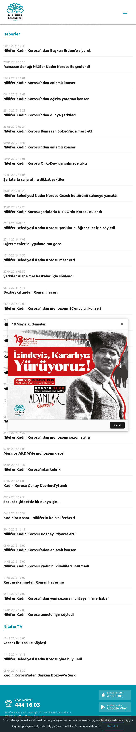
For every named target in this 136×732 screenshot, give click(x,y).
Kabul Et (112, 727)
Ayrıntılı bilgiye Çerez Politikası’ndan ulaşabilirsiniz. (68, 727)
